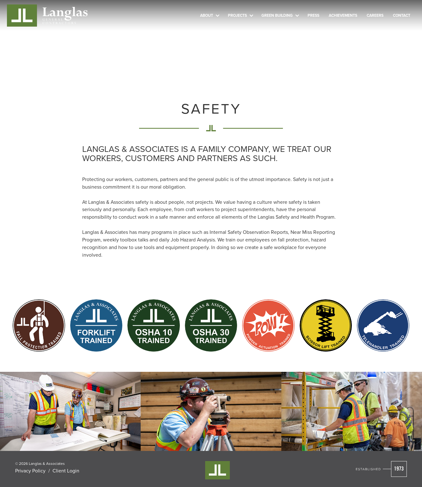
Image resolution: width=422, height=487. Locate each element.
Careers (375, 15)
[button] (209, 15)
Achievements (343, 15)
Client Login (65, 470)
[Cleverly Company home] (47, 16)
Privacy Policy (30, 470)
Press (313, 15)
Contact (401, 15)
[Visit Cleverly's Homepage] (217, 470)
